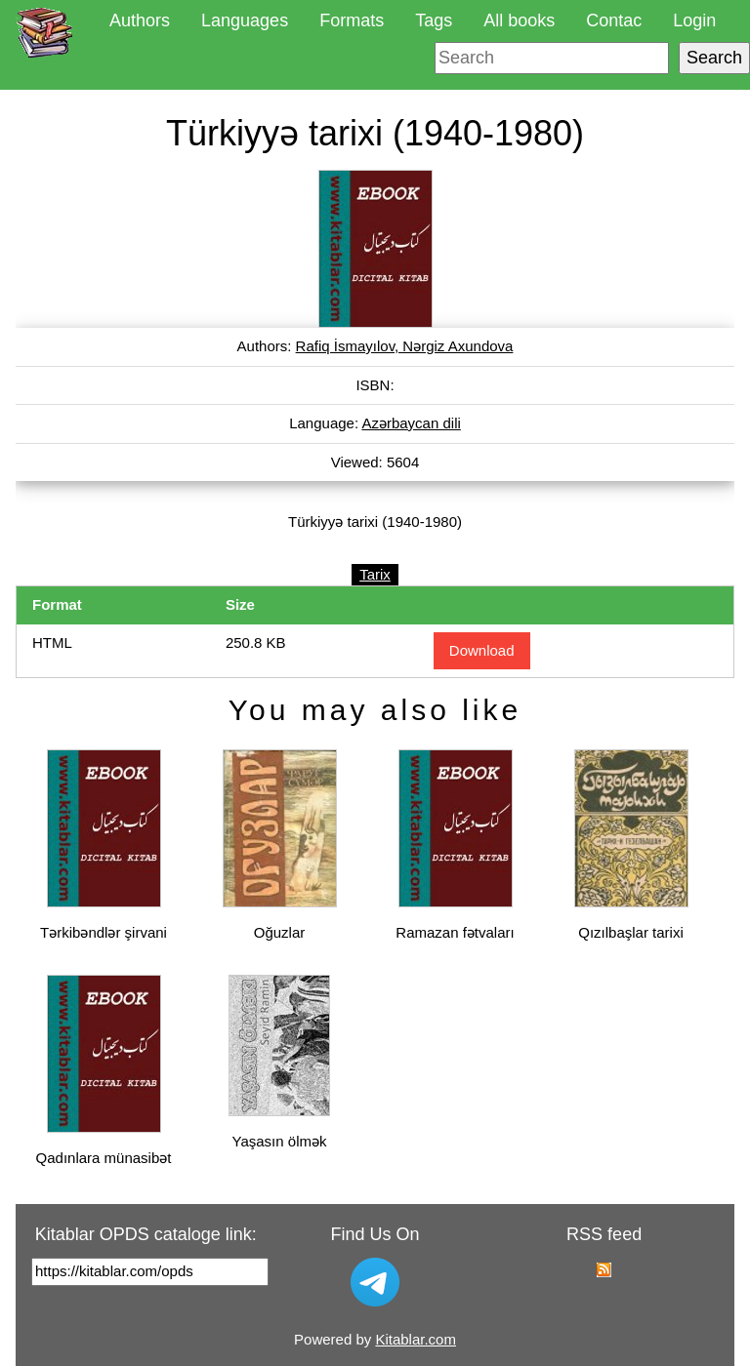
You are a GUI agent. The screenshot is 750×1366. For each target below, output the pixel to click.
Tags (433, 20)
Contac (614, 20)
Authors (139, 20)
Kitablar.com (415, 1339)
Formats (351, 20)
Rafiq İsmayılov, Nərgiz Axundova (405, 346)
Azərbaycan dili (410, 423)
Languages (244, 20)
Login (694, 20)
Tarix (375, 574)
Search (714, 57)
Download (482, 650)
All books (519, 20)
